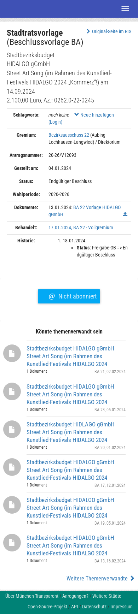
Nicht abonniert (72, 295)
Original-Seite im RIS (108, 31)
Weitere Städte (106, 596)
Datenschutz (94, 606)
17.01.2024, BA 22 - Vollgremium (80, 227)
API (74, 606)
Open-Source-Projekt (47, 606)
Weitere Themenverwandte (101, 578)
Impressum (121, 606)
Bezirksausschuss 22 (68, 135)
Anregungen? (75, 596)
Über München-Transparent (31, 596)
